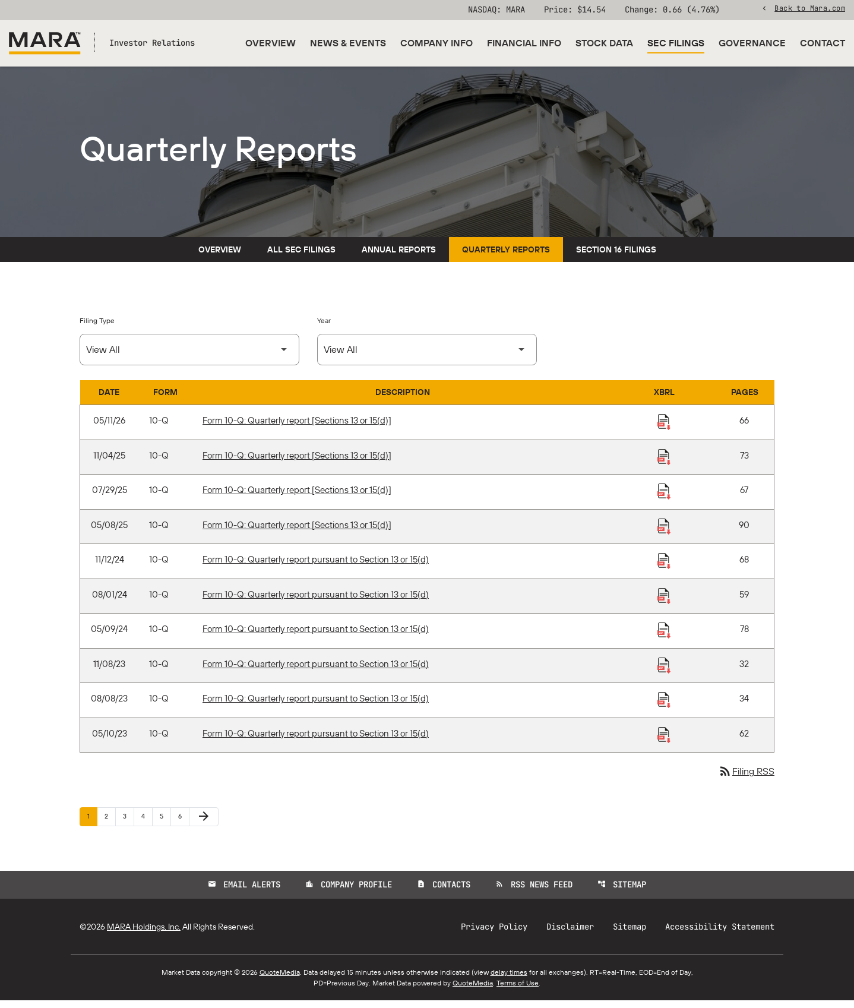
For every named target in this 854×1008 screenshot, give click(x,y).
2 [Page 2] (110, 823)
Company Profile (348, 892)
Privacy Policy (494, 934)
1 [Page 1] (92, 823)
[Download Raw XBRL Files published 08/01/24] (664, 603)
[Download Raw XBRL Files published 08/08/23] (664, 707)
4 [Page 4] (147, 823)
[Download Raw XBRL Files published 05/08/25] (664, 533)
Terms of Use (517, 990)
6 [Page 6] (183, 823)
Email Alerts (244, 892)
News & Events (348, 43)
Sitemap (621, 892)
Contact (822, 43)
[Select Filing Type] (189, 357)
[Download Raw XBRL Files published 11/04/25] (664, 464)
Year (324, 328)
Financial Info (524, 43)
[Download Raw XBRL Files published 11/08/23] (664, 672)
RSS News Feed (534, 892)
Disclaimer (570, 934)
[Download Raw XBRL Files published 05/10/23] (664, 742)
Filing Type (97, 328)
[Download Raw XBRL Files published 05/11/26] (664, 429)
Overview (270, 43)
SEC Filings (675, 43)
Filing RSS (746, 779)
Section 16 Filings (616, 257)
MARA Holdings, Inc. (144, 934)
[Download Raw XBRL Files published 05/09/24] (664, 637)
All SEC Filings (301, 257)
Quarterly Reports (506, 257)
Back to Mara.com (809, 9)
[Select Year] (427, 357)
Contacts (443, 892)
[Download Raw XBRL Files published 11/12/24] (664, 568)
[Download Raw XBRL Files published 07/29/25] (664, 498)
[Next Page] (204, 824)
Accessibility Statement (719, 934)
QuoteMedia (280, 979)
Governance (752, 43)
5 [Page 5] (165, 823)
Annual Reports (399, 257)
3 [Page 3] (128, 823)
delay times (509, 979)
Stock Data (604, 43)
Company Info (436, 43)
